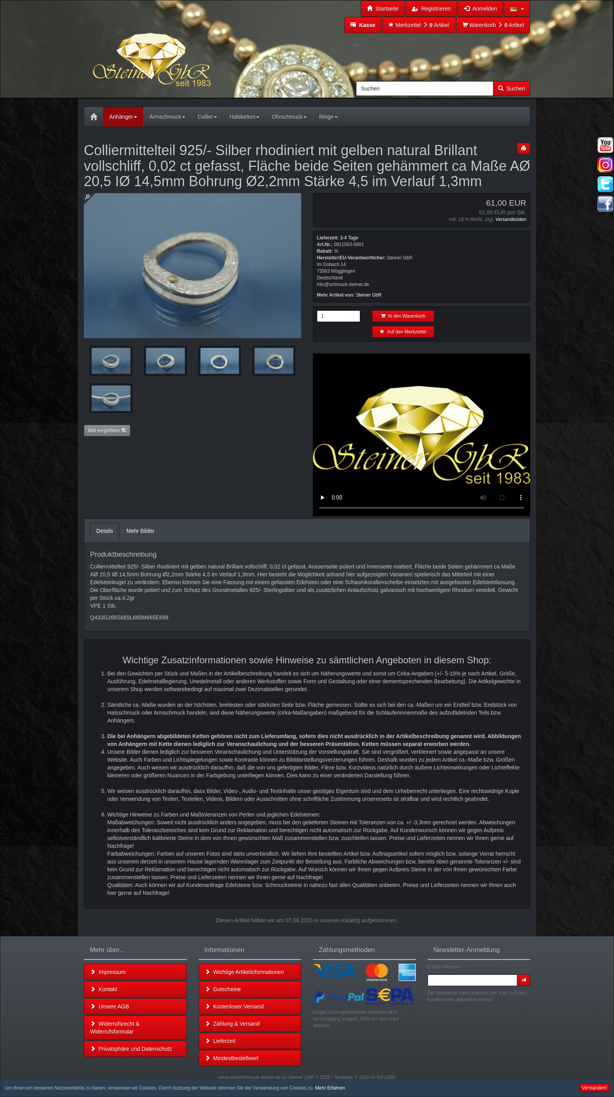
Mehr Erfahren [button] (330, 1088)
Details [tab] (104, 531)
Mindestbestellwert (232, 1058)
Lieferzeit (220, 1041)
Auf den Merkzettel (403, 332)
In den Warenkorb (403, 316)
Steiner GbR (368, 295)
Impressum (108, 972)
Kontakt (103, 989)
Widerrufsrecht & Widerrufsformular (114, 1028)
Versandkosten (510, 219)
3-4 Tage (349, 238)
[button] (517, 8)
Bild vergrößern (107, 430)
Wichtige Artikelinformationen (244, 972)
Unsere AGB (109, 1006)
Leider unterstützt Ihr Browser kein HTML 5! (421, 434)
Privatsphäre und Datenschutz (131, 1049)
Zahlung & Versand (232, 1024)
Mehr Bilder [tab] (140, 531)
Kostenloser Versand (234, 1006)
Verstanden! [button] (594, 1088)
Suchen (511, 88)
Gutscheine (223, 989)
